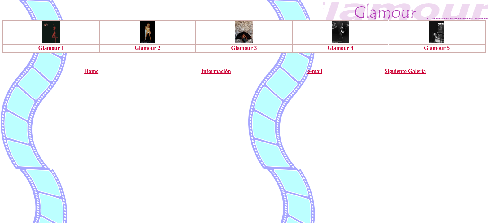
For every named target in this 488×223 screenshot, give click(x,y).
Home (91, 71)
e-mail (314, 71)
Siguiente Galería (405, 71)
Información (216, 71)
